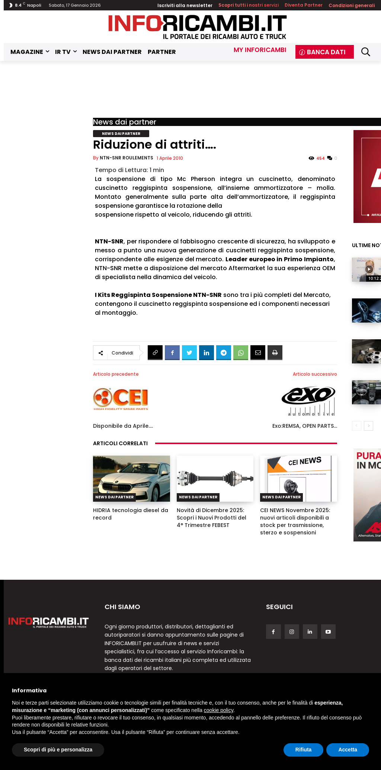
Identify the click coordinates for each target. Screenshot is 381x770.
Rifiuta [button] (303, 750)
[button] (365, 52)
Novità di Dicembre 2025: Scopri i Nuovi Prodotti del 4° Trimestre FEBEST (211, 518)
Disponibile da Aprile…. (123, 426)
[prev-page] (356, 426)
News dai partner (124, 122)
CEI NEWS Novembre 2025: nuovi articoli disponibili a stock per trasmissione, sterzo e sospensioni (295, 521)
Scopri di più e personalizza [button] (58, 750)
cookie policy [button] (218, 710)
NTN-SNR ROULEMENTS (126, 158)
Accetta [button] (347, 750)
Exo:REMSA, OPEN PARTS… (304, 426)
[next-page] (368, 426)
